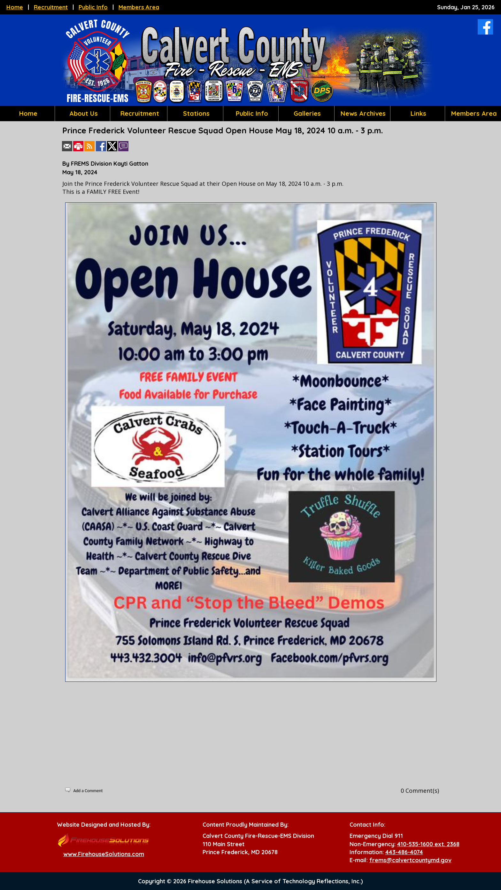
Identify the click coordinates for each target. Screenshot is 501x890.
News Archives (362, 113)
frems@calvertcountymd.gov (410, 860)
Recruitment (51, 7)
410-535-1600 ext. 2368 (428, 844)
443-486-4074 (404, 852)
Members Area (139, 7)
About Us (82, 113)
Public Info (93, 7)
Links (417, 113)
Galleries (306, 113)
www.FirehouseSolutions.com (103, 854)
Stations (195, 113)
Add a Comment (88, 790)
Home (14, 7)
